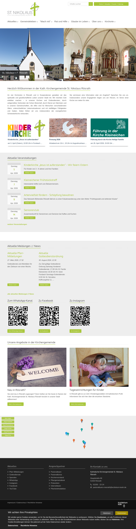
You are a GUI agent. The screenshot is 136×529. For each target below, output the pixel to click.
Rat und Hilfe (60, 21)
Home (101, 4)
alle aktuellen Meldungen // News (20, 294)
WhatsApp (12, 480)
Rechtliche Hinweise (35, 502)
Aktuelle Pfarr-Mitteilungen (15, 254)
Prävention (54, 483)
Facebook (12, 486)
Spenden (12, 477)
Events (114, 4)
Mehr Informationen (15, 404)
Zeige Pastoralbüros (8, 425)
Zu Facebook (44, 331)
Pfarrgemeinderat (57, 480)
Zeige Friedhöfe (8, 421)
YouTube (11, 488)
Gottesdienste (14, 474)
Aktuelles (107, 4)
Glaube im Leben (79, 21)
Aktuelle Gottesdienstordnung (51, 254)
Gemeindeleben (28, 21)
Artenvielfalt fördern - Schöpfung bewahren (49, 195)
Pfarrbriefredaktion (57, 488)
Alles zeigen (8, 418)
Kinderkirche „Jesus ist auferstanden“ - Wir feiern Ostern (56, 164)
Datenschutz (21, 502)
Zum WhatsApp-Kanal (15, 331)
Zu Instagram (75, 331)
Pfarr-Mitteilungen (15, 472)
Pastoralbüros (55, 474)
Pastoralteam (55, 472)
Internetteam (55, 486)
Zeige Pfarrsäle (8, 432)
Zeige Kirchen (7, 428)
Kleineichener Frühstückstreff (40, 180)
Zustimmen (121, 513)
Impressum (11, 502)
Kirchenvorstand (56, 477)
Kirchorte (109, 21)
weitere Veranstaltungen (17, 224)
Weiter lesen (29, 172)
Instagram (12, 483)
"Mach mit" (45, 21)
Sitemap (120, 4)
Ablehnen (106, 513)
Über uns (96, 21)
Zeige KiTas (8, 435)
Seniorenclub (31, 210)
